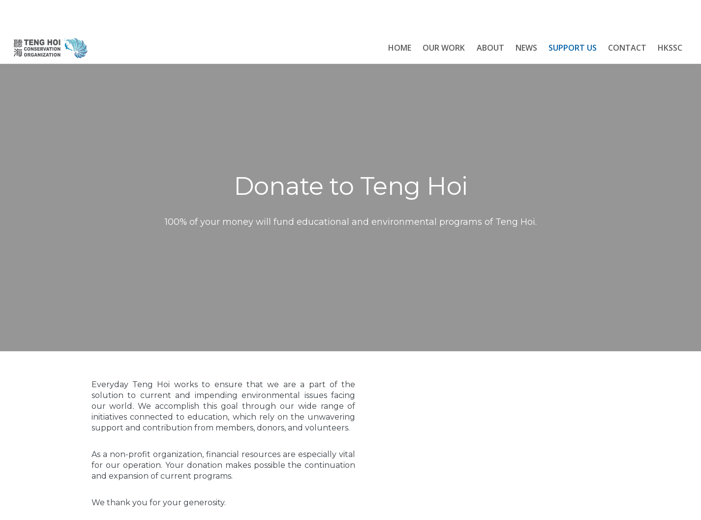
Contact (627, 47)
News (526, 47)
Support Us (573, 47)
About (490, 47)
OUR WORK (444, 47)
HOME (399, 47)
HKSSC (670, 47)
